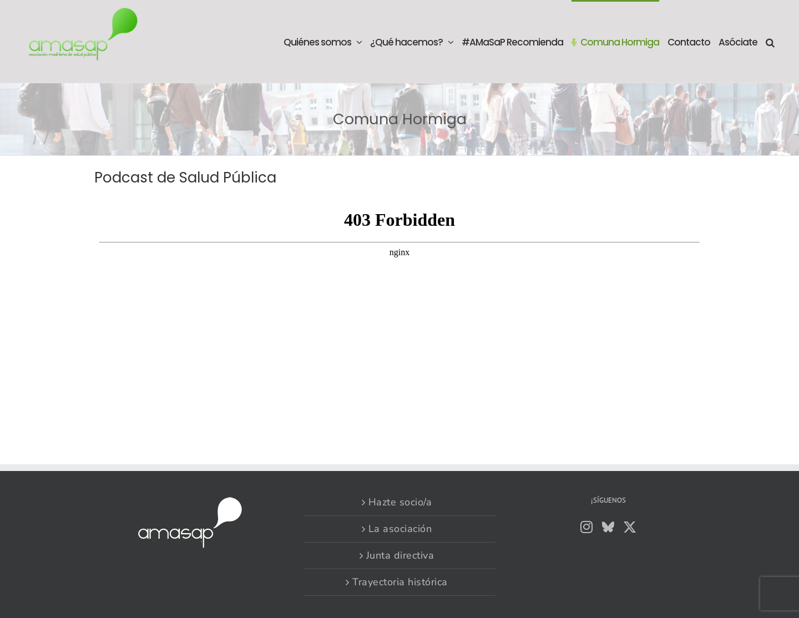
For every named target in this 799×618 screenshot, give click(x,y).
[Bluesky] (608, 527)
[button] (770, 41)
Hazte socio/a (400, 502)
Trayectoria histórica (400, 582)
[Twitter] (630, 527)
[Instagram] (586, 527)
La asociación (400, 528)
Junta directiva (400, 555)
